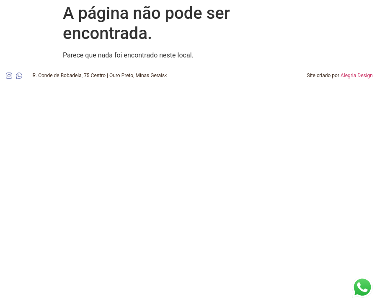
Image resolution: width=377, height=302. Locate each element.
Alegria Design (357, 75)
